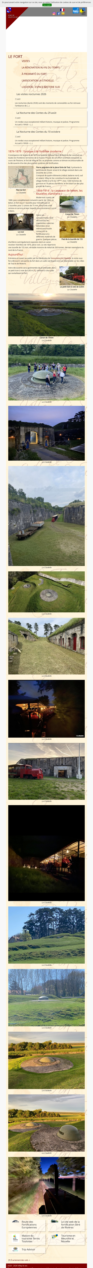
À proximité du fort (34, 74)
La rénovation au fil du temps (41, 67)
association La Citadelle (61, 258)
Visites (26, 61)
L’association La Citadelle (38, 80)
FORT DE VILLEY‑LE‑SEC (12, 16)
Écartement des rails (19, 1260)
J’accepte (47, 5)
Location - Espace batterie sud (41, 87)
